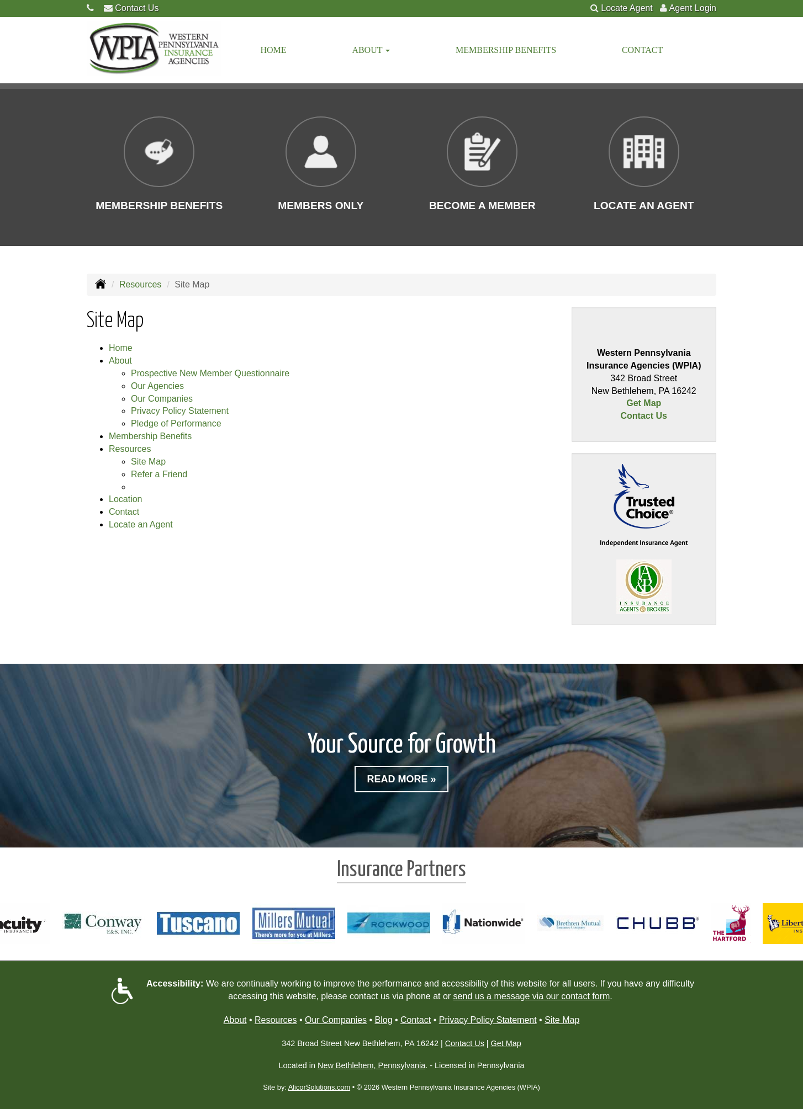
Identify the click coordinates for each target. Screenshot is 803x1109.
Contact (642, 50)
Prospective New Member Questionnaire (210, 373)
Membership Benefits (506, 50)
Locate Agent (626, 8)
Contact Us (137, 8)
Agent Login (692, 8)
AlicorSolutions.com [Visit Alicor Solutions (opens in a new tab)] (319, 1087)
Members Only (320, 205)
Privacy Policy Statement (180, 410)
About (235, 1020)
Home (274, 50)
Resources (140, 284)
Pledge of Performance (176, 423)
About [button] (371, 50)
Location (125, 499)
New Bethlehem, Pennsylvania (371, 1065)
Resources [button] (130, 449)
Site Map (148, 461)
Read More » (401, 779)
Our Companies (162, 398)
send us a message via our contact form (531, 996)
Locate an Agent (644, 205)
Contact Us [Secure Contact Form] (644, 415)
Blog (384, 1020)
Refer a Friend (159, 474)
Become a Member (482, 205)
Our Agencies (157, 386)
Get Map (643, 403)
